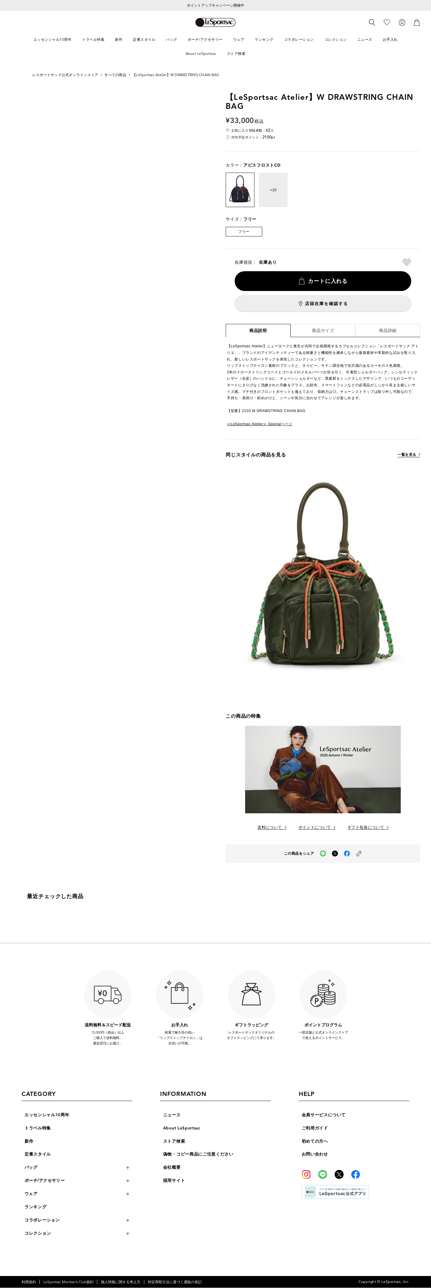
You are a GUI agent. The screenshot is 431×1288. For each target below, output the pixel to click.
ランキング (36, 1207)
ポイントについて (314, 827)
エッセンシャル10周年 (47, 1114)
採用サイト (174, 1180)
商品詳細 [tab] (388, 330)
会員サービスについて (324, 1114)
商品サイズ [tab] (323, 330)
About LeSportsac (182, 1128)
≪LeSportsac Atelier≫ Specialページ (259, 424)
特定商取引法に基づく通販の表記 (175, 1282)
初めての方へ (315, 1141)
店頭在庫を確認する (326, 303)
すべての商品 (115, 75)
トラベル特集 (38, 1128)
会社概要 (172, 1167)
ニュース (172, 1114)
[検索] (372, 22)
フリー (244, 231)
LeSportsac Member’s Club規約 (68, 1282)
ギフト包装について (365, 827)
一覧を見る (406, 455)
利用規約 (29, 1282)
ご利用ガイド (315, 1128)
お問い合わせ (315, 1154)
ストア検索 (174, 1141)
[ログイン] (402, 22)
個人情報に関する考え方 (120, 1282)
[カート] (417, 22)
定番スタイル (38, 1154)
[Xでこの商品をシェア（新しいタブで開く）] (335, 853)
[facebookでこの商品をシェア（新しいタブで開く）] (347, 853)
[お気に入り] (387, 22)
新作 (29, 1141)
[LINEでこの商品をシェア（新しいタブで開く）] (323, 853)
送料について (269, 827)
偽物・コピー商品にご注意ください (198, 1154)
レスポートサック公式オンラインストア (65, 75)
